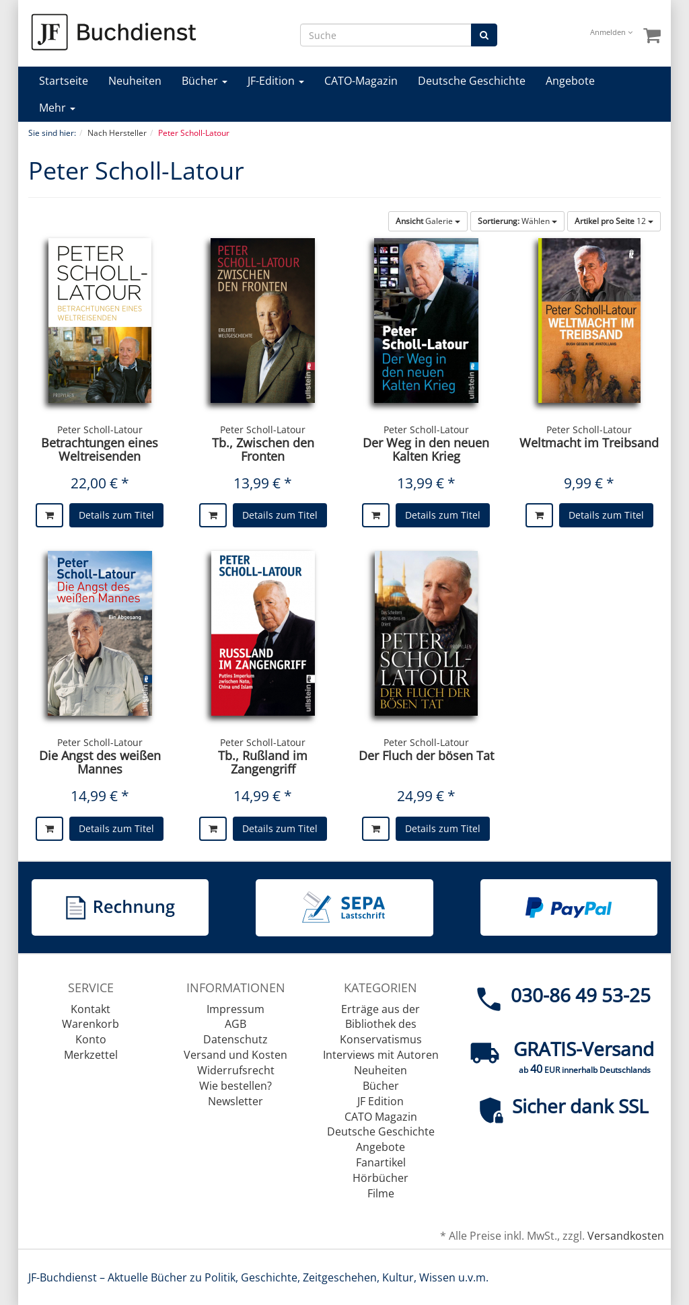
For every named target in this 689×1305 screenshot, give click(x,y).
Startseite (63, 80)
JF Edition (380, 1101)
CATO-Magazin (361, 80)
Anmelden (611, 32)
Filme (380, 1193)
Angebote (570, 80)
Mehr (57, 107)
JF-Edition (276, 80)
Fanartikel (381, 1162)
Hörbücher (380, 1177)
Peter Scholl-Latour (100, 429)
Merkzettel (91, 1054)
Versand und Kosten (235, 1054)
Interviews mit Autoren (381, 1054)
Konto (90, 1039)
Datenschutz (235, 1039)
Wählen (517, 221)
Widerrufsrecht (236, 1070)
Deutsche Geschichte (471, 80)
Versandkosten (625, 1235)
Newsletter (235, 1101)
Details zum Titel (116, 515)
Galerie (428, 221)
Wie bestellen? (235, 1085)
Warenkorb (90, 1023)
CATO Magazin (380, 1116)
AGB (235, 1023)
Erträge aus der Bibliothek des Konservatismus (381, 1024)
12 (614, 221)
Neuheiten (134, 80)
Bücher (204, 80)
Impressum (235, 1009)
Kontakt (90, 1009)
